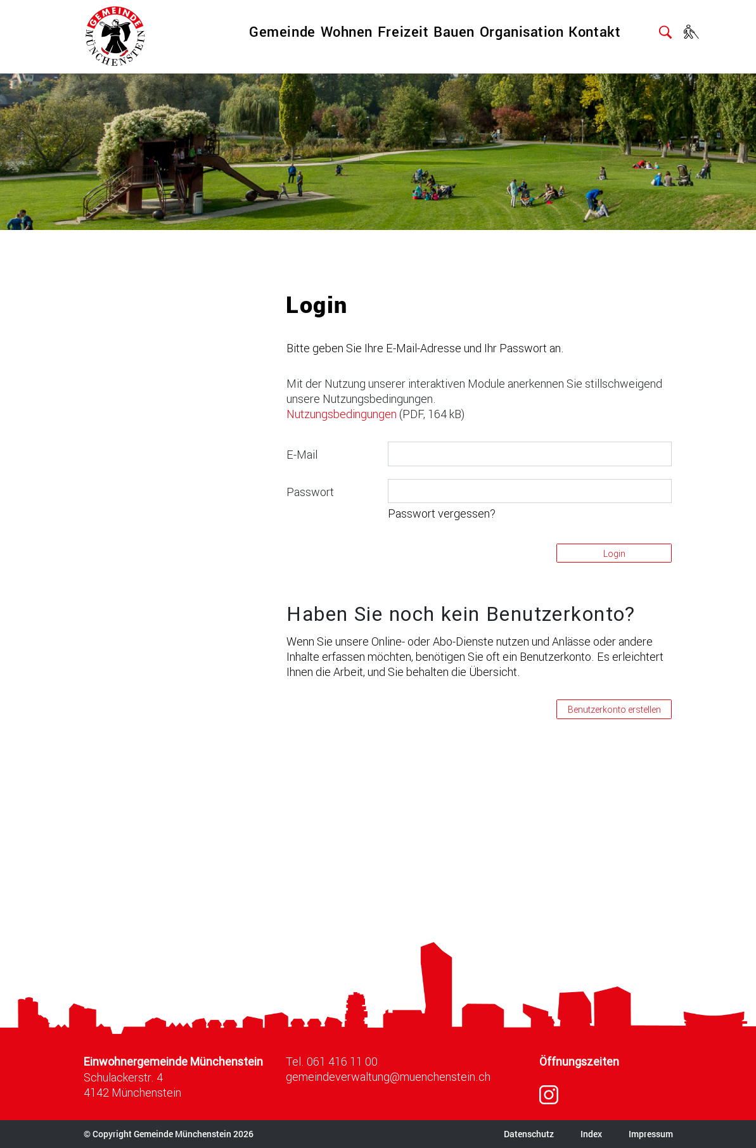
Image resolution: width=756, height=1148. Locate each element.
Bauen (454, 31)
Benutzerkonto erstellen (614, 709)
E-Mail (301, 454)
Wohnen (347, 31)
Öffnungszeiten (579, 1061)
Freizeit (403, 31)
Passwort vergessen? (442, 513)
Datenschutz (529, 1134)
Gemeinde (282, 31)
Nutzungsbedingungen (341, 413)
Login (614, 553)
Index (591, 1134)
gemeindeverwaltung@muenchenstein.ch (388, 1076)
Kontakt (594, 31)
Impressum (651, 1134)
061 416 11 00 (342, 1061)
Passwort (310, 491)
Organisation (521, 31)
